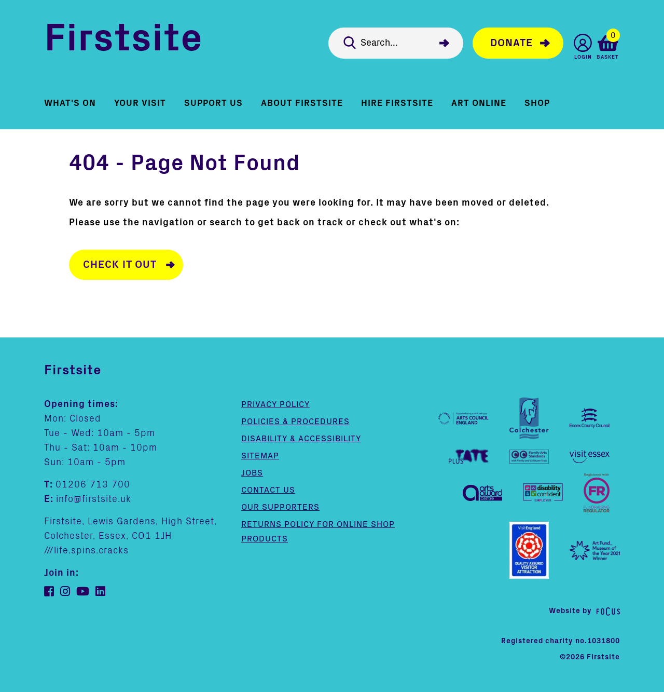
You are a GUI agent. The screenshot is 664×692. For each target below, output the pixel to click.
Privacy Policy (275, 404)
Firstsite (123, 40)
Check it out (120, 265)
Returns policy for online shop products (318, 531)
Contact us (268, 489)
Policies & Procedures (295, 421)
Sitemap (260, 455)
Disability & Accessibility (301, 438)
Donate (511, 43)
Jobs (252, 472)
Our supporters (280, 507)
